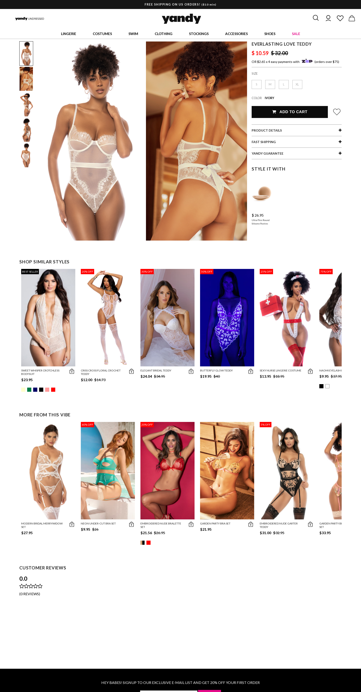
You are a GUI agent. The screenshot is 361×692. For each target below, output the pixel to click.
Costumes (102, 34)
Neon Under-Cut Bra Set (98, 523)
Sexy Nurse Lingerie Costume (280, 370)
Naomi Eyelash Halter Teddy (339, 370)
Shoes (269, 34)
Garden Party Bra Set (215, 523)
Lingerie (68, 34)
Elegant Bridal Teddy (155, 370)
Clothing (163, 34)
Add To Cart (289, 112)
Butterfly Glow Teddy (216, 370)
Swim (133, 34)
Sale (296, 34)
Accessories (236, 34)
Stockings (199, 34)
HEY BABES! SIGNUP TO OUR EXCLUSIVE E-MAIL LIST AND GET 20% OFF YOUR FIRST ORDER (180, 682)
